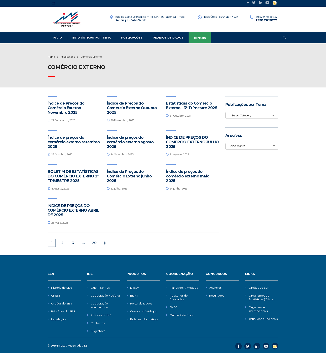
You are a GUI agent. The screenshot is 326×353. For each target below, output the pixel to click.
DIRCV (134, 287)
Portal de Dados (141, 303)
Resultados (216, 295)
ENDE (173, 307)
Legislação (58, 319)
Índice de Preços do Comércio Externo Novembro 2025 (66, 108)
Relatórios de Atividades (179, 297)
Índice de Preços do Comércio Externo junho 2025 (129, 176)
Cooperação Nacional (105, 295)
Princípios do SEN (63, 311)
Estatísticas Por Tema (91, 37)
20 (94, 243)
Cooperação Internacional (99, 305)
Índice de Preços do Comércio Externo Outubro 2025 (132, 108)
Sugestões (98, 331)
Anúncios (215, 287)
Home (51, 57)
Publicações (131, 37)
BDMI (134, 295)
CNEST (55, 295)
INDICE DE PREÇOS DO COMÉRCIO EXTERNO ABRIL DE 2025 (73, 210)
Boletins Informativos (144, 319)
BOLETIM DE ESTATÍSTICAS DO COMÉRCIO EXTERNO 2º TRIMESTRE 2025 (73, 176)
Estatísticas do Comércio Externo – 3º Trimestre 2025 (191, 105)
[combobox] (251, 115)
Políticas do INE (101, 315)
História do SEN (61, 287)
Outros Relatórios (181, 315)
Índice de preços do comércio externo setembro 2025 (74, 142)
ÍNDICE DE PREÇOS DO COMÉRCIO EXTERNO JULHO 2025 (192, 142)
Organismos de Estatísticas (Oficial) (261, 297)
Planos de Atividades (184, 287)
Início (57, 37)
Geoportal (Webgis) (143, 311)
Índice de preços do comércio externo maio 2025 (187, 176)
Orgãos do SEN (61, 303)
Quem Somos (100, 287)
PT (53, 3)
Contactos (98, 323)
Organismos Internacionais (258, 309)
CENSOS (200, 38)
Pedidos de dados (168, 37)
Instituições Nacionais (263, 319)
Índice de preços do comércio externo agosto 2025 (130, 142)
